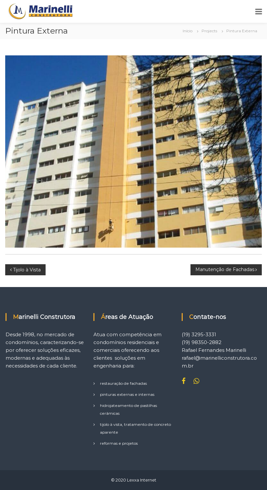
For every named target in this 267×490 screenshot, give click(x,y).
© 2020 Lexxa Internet (133, 480)
